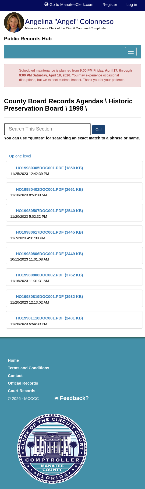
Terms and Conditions (28, 368)
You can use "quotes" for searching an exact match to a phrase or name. (72, 138)
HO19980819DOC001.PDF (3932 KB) (46, 299)
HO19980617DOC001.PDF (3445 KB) (46, 235)
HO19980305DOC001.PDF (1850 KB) (46, 171)
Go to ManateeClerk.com (68, 4)
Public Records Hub (28, 38)
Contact (15, 376)
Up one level (17, 156)
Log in (131, 4)
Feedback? (71, 398)
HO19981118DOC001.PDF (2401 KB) (46, 321)
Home (13, 360)
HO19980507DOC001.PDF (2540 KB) (46, 214)
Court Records (21, 391)
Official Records (23, 383)
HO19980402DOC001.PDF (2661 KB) (46, 192)
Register (109, 4)
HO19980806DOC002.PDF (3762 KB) (46, 278)
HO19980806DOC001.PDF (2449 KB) (46, 257)
